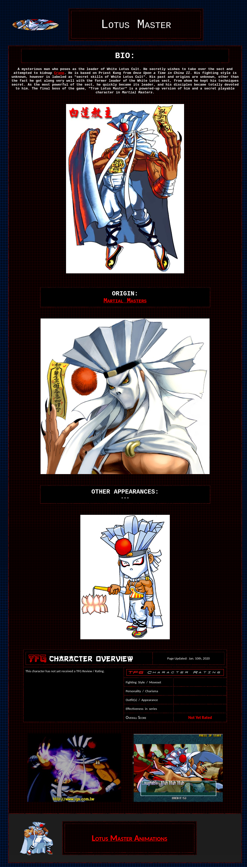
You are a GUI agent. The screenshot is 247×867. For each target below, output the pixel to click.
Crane (59, 73)
